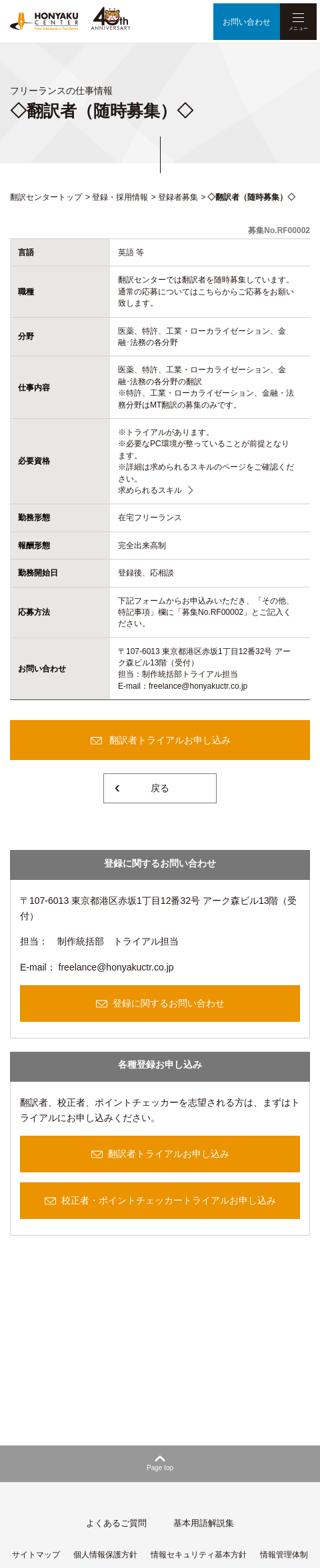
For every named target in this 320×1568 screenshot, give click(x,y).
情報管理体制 (284, 1554)
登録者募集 (178, 197)
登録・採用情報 (120, 197)
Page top (160, 1467)
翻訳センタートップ (46, 197)
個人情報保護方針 (105, 1554)
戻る (160, 788)
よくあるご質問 (116, 1523)
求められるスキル (150, 490)
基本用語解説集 (203, 1523)
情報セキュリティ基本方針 (199, 1554)
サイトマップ (36, 1554)
